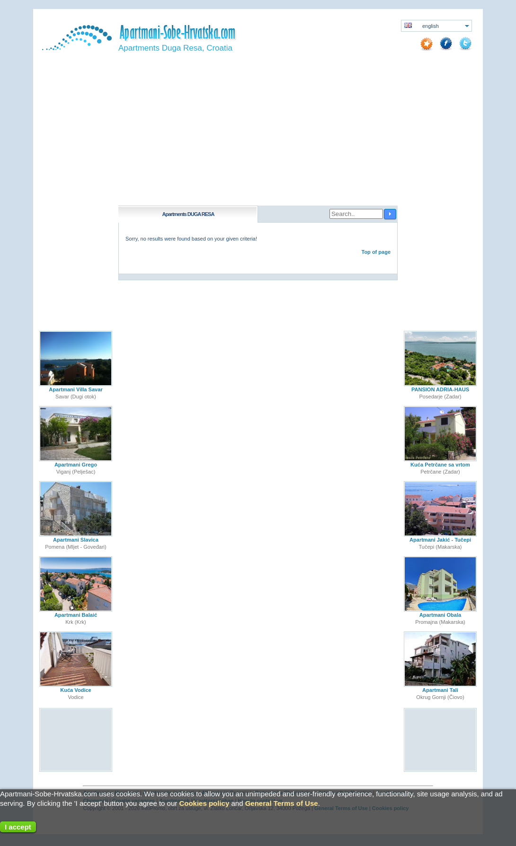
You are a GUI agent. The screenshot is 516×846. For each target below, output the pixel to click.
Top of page (376, 252)
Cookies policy (204, 803)
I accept (18, 827)
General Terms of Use (281, 803)
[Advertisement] (258, 135)
